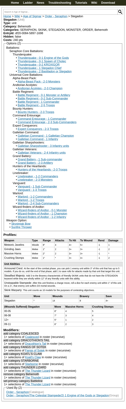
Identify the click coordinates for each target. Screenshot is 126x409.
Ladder (28, 2)
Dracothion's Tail (35, 343)
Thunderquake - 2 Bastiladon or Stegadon (44, 71)
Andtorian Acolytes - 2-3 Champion (40, 88)
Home (15, 2)
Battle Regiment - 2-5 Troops (36, 105)
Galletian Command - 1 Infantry (38, 139)
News (40, 2)
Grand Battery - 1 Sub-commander (40, 159)
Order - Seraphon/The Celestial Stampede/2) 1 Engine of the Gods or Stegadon (57, 395)
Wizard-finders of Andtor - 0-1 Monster (42, 210)
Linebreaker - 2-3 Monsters (35, 179)
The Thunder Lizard (37, 370)
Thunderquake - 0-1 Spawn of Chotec (42, 61)
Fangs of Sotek (35, 350)
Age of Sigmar (32, 16)
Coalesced (32, 337)
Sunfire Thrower (21, 227)
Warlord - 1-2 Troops (31, 200)
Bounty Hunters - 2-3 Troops (36, 112)
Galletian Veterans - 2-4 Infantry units (42, 152)
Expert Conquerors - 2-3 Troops (38, 129)
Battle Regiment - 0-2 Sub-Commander (43, 98)
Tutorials (81, 2)
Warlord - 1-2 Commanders (35, 196)
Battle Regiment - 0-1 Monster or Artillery (44, 95)
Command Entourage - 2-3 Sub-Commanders (47, 122)
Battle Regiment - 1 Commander (38, 101)
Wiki (94, 2)
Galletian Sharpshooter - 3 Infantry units (43, 146)
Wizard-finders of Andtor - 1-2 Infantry (42, 217)
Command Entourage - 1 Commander (42, 118)
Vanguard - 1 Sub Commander (37, 186)
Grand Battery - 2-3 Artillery (35, 162)
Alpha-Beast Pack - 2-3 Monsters (39, 81)
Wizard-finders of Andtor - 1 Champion (42, 213)
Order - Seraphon (56, 16)
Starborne (31, 364)
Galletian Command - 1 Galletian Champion (46, 135)
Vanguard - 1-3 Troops (32, 190)
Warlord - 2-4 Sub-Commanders (38, 203)
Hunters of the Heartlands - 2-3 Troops (42, 169)
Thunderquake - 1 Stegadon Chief (39, 68)
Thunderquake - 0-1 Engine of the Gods (43, 57)
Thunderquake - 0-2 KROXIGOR (39, 64)
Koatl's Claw (33, 357)
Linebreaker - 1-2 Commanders (38, 176)
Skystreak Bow (20, 223)
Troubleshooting (59, 2)
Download (108, 2)
